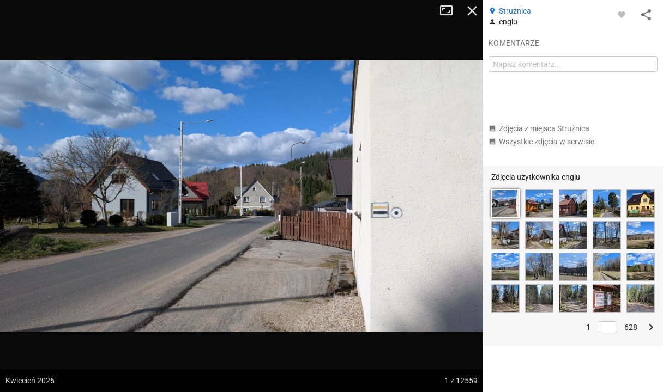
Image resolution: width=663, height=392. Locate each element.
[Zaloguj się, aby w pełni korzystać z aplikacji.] (621, 14)
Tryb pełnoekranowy (450, 11)
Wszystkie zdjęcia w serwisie (541, 141)
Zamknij (472, 11)
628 (630, 327)
